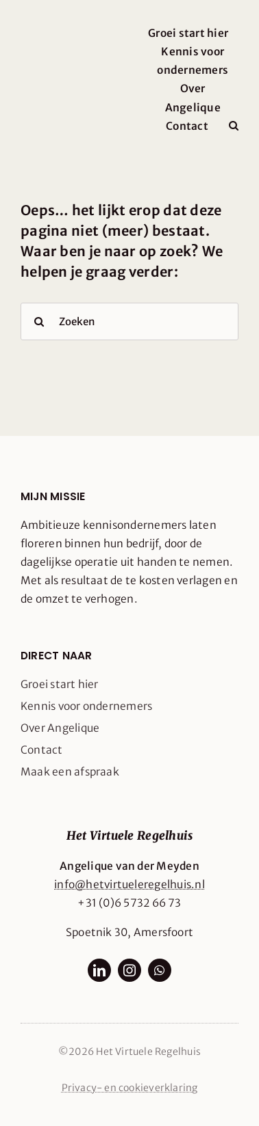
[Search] (39, 321)
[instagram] (129, 970)
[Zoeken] (129, 321)
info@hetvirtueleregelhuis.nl (129, 884)
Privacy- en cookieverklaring (130, 1088)
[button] (233, 126)
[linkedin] (99, 970)
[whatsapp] (159, 970)
